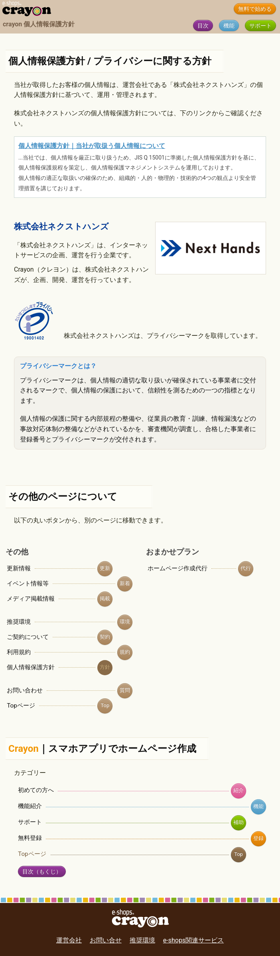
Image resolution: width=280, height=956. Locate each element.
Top (105, 705)
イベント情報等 (28, 583)
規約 (125, 652)
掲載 (105, 598)
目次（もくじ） (41, 871)
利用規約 (19, 652)
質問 (125, 690)
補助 (238, 822)
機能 (229, 25)
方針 (105, 667)
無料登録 (30, 838)
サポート (260, 25)
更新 (105, 568)
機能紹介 (30, 806)
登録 (258, 838)
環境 (125, 622)
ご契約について (28, 637)
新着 (125, 583)
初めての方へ (36, 790)
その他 (17, 551)
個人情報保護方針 (31, 667)
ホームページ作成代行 (177, 568)
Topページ (21, 705)
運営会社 (69, 940)
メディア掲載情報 (31, 598)
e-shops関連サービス (193, 940)
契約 (105, 637)
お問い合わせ (25, 690)
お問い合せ (106, 940)
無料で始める (255, 9)
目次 (203, 25)
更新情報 (19, 568)
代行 (246, 568)
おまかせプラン (172, 551)
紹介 (238, 790)
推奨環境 (19, 621)
